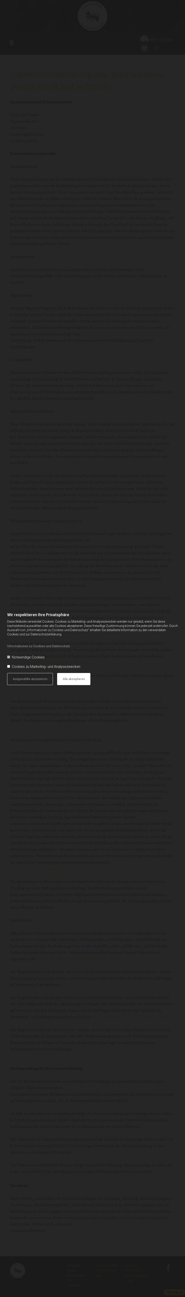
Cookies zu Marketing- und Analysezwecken (43, 666)
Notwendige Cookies (26, 657)
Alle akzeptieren (74, 679)
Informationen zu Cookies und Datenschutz (38, 646)
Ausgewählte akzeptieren (30, 679)
